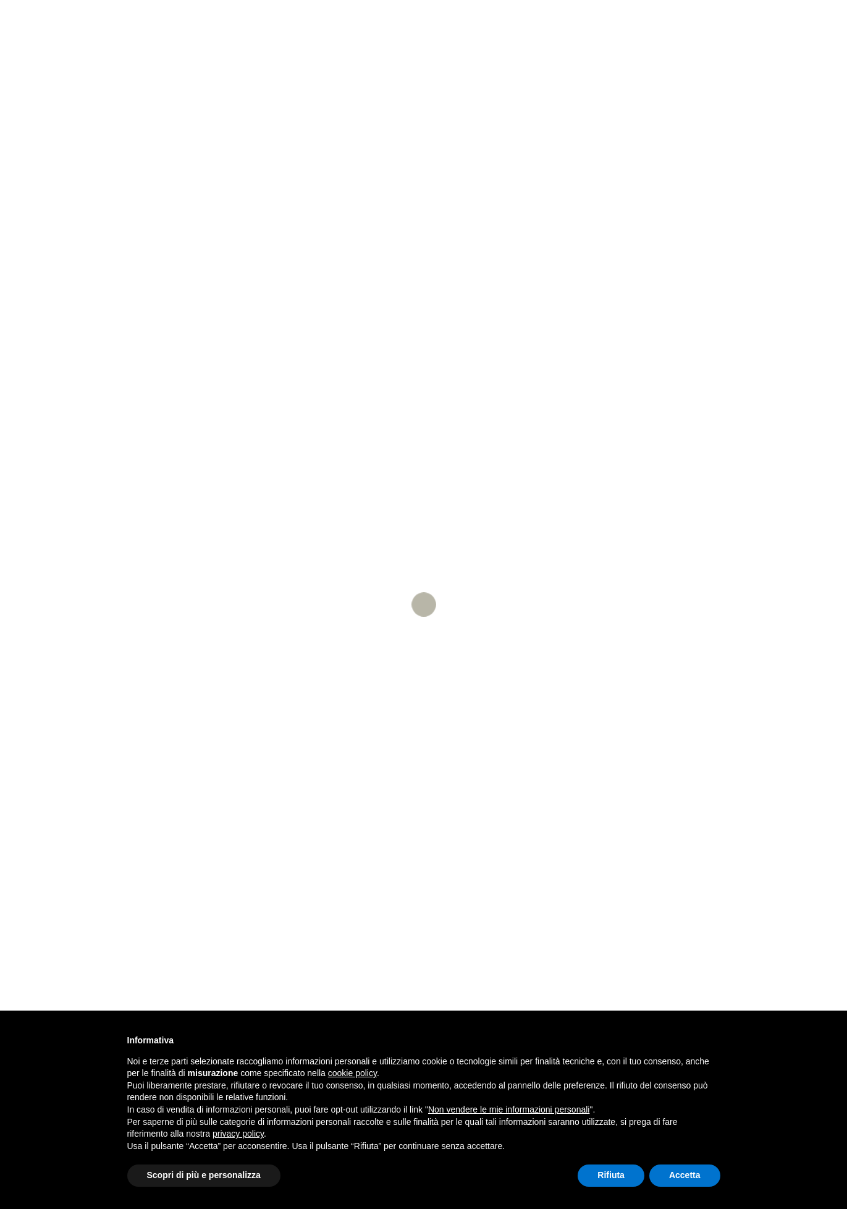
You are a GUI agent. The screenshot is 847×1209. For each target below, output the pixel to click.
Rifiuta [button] (611, 1175)
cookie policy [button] (352, 1073)
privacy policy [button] (238, 1134)
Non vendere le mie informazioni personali (508, 1109)
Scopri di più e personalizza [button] (204, 1175)
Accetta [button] (685, 1175)
